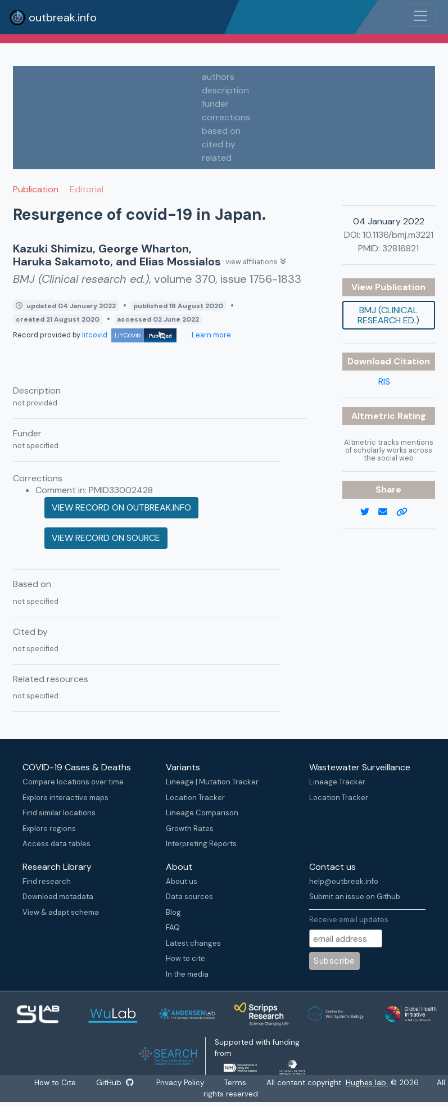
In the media (187, 974)
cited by (219, 144)
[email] (387, 512)
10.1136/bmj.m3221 (398, 235)
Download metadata (57, 896)
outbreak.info (53, 17)
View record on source (106, 538)
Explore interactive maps (65, 797)
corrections (226, 117)
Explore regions (49, 828)
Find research (46, 881)
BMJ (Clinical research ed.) (388, 315)
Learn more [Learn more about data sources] (210, 335)
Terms (236, 1082)
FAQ (173, 927)
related (217, 158)
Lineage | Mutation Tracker (212, 782)
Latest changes (193, 943)
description (225, 90)
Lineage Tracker (337, 782)
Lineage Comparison (202, 813)
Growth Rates (190, 828)
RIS (384, 381)
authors (218, 77)
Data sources (189, 896)
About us (181, 881)
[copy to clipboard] (406, 512)
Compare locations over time (73, 782)
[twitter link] (369, 512)
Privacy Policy (181, 1082)
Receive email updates (348, 919)
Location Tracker (195, 797)
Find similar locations (59, 813)
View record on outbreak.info (121, 507)
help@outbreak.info (343, 881)
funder (215, 104)
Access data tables (56, 843)
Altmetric (374, 416)
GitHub (115, 1082)
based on (221, 131)
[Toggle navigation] (420, 15)
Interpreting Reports (201, 843)
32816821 (400, 248)
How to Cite (56, 1082)
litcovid (129, 335)
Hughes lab (367, 1082)
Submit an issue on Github (354, 896)
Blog (173, 912)
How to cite (185, 958)
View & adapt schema (60, 912)
